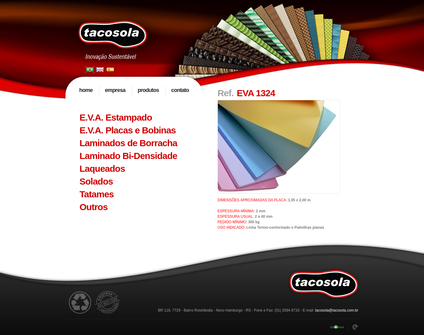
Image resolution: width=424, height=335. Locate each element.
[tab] (134, 117)
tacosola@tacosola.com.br (336, 310)
